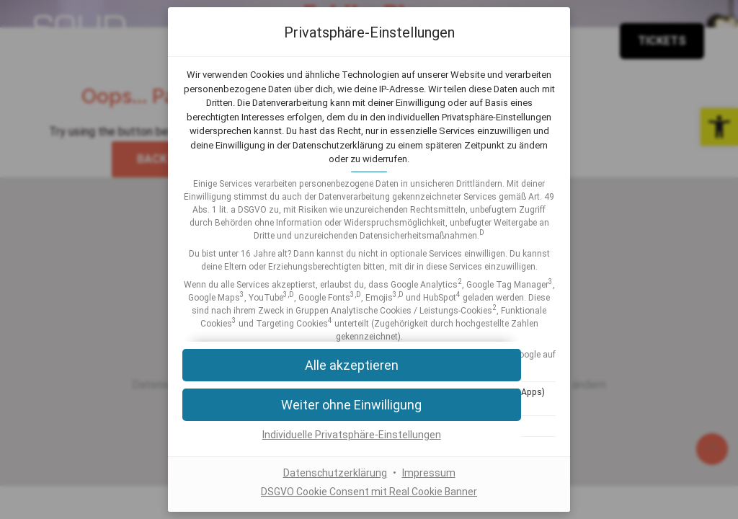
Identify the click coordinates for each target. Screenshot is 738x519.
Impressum (428, 473)
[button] (369, 405)
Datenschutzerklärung (335, 473)
